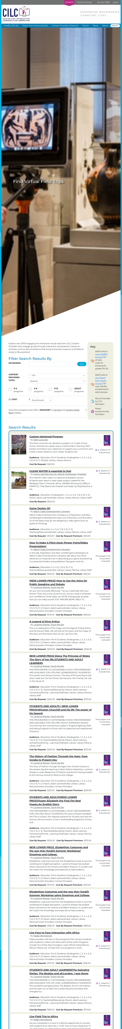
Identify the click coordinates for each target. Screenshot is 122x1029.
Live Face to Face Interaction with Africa (54, 932)
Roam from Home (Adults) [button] (35, 25)
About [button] (105, 25)
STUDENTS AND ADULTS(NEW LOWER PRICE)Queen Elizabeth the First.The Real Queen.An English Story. (55, 801)
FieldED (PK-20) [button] (11, 25)
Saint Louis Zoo (40, 440)
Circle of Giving (84, 2)
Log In (116, 2)
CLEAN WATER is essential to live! (50, 471)
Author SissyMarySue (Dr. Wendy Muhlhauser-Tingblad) (59, 474)
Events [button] (85, 25)
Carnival (57, 410)
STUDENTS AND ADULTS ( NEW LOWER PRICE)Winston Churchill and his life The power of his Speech (60, 710)
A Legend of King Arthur (44, 621)
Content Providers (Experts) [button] (65, 25)
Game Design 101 (39, 508)
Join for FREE (103, 2)
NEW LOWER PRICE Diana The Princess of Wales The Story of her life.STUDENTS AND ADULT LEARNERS (59, 659)
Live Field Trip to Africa (43, 1016)
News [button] (95, 25)
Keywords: (15, 363)
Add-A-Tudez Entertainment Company (51, 511)
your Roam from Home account (100, 381)
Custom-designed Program (46, 436)
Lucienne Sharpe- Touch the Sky (48, 587)
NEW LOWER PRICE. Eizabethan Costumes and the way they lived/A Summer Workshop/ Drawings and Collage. (58, 851)
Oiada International (42, 936)
